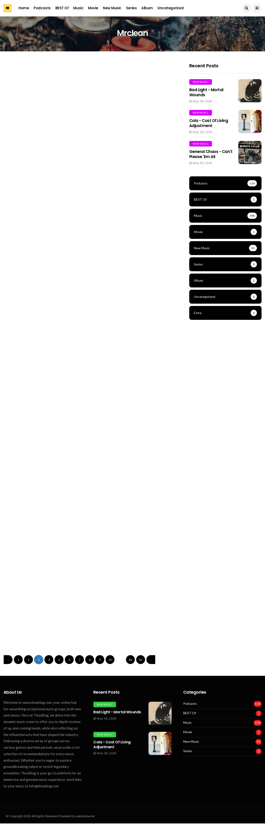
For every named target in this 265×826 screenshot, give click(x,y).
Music (78, 8)
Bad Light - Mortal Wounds (206, 92)
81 (140, 659)
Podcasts (42, 8)
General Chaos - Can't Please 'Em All (210, 154)
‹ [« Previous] (8, 659)
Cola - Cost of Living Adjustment (208, 123)
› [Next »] (150, 659)
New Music (112, 8)
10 (110, 659)
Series (131, 8)
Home (24, 8)
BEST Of (62, 8)
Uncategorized (170, 8)
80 (130, 659)
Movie (93, 8)
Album (147, 8)
